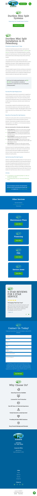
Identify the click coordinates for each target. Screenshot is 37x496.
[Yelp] (19, 484)
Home (18, 472)
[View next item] (28, 314)
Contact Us (18, 478)
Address (7, 350)
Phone (7, 343)
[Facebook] (17, 484)
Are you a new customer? (10, 353)
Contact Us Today (18, 25)
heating (7, 52)
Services (18, 476)
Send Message (18, 373)
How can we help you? (10, 357)
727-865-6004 (18, 444)
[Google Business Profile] (14, 484)
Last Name (8, 339)
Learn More (18, 224)
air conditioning (26, 50)
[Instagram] (22, 484)
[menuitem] (18, 203)
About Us (18, 474)
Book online (23, 3)
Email (7, 346)
